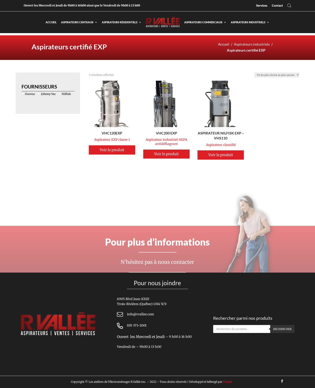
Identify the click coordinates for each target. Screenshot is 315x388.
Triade (227, 382)
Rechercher (282, 329)
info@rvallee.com (140, 314)
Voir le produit (165, 150)
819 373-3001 (136, 325)
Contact (277, 5)
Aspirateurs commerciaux (203, 22)
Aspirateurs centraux (77, 22)
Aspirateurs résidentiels (119, 22)
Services (261, 5)
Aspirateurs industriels (248, 22)
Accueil (51, 22)
